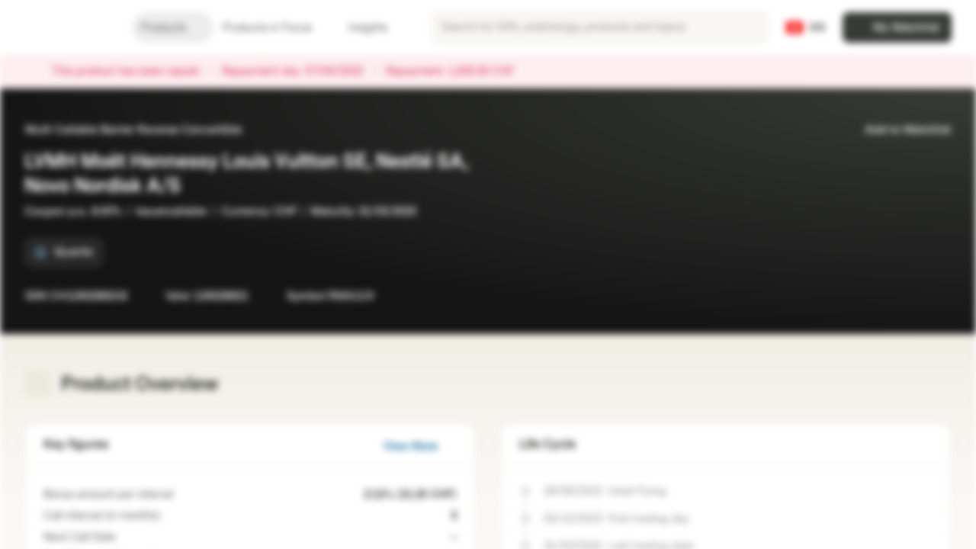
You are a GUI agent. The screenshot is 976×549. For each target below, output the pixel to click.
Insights (377, 27)
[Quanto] (63, 252)
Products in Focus (276, 27)
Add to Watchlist (898, 130)
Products (172, 27)
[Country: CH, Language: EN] (805, 27)
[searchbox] (600, 27)
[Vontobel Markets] (66, 27)
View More (420, 446)
